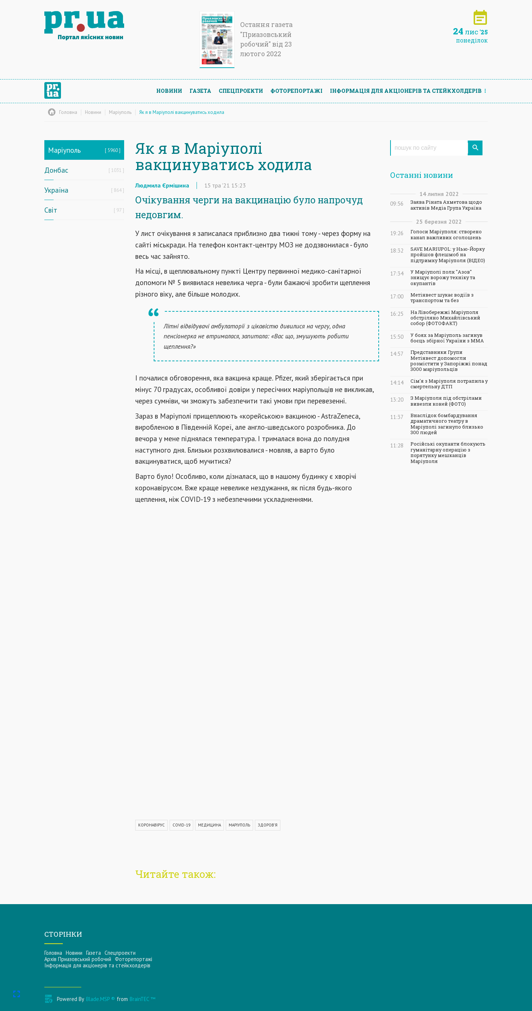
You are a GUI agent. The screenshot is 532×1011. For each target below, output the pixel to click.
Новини (169, 90)
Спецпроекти (241, 90)
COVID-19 (181, 825)
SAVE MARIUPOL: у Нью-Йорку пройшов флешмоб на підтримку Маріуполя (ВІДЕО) (447, 254)
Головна (53, 952)
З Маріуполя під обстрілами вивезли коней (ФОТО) (446, 400)
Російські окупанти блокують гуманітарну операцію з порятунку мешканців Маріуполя (447, 452)
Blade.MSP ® (100, 999)
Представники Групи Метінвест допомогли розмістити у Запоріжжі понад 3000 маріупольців (448, 360)
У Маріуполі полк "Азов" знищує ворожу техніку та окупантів (442, 277)
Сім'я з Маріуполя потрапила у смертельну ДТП (449, 383)
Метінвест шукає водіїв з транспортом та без (442, 297)
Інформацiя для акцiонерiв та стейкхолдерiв (406, 90)
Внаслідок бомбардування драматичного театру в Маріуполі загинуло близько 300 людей (446, 424)
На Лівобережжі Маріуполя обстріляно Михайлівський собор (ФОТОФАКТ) (445, 318)
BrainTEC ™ (142, 999)
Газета (200, 90)
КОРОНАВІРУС (151, 825)
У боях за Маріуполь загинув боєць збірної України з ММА (447, 338)
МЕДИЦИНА (209, 825)
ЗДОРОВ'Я (267, 825)
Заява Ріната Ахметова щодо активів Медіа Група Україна (446, 204)
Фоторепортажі (296, 90)
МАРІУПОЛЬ (239, 825)
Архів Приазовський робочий (77, 959)
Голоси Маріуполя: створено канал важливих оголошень (446, 234)
